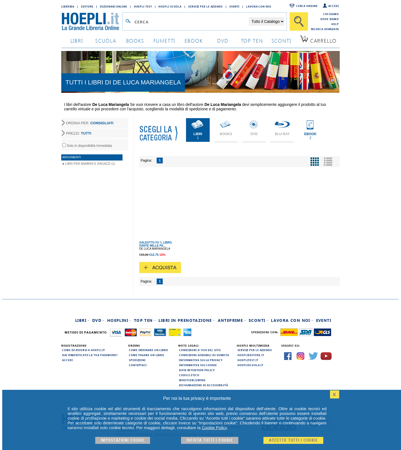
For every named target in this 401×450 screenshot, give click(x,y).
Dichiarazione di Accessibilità (203, 385)
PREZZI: (78, 133)
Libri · (82, 320)
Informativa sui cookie (198, 365)
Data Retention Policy (197, 370)
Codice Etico (189, 375)
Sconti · (258, 320)
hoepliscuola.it (250, 365)
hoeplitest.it (248, 360)
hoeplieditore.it (251, 355)
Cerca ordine (307, 6)
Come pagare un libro (146, 355)
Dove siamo (330, 19)
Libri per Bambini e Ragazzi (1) (90, 163)
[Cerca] (299, 21)
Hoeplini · (119, 320)
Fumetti (164, 40)
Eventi (234, 6)
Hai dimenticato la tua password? (90, 355)
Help (335, 24)
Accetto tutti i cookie (293, 440)
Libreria (67, 6)
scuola (105, 40)
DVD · (98, 320)
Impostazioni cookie (123, 440)
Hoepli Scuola (170, 6)
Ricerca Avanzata (325, 29)
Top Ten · (145, 320)
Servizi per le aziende (205, 6)
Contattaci (138, 365)
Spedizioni (137, 360)
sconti (281, 40)
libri (76, 40)
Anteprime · (232, 320)
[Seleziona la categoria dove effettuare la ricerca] (267, 21)
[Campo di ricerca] (192, 21)
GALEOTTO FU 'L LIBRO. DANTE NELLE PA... (155, 244)
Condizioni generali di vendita (204, 355)
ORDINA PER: (89, 123)
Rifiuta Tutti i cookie (210, 440)
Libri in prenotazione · (186, 320)
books (135, 40)
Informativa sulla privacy (200, 360)
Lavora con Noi (258, 6)
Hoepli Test (143, 6)
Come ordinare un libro (148, 350)
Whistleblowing (192, 380)
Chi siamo (331, 14)
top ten (252, 40)
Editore (87, 6)
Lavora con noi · (292, 320)
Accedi (333, 6)
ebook (194, 40)
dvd (222, 40)
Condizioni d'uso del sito (200, 350)
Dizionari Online (113, 6)
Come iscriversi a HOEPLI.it (83, 350)
